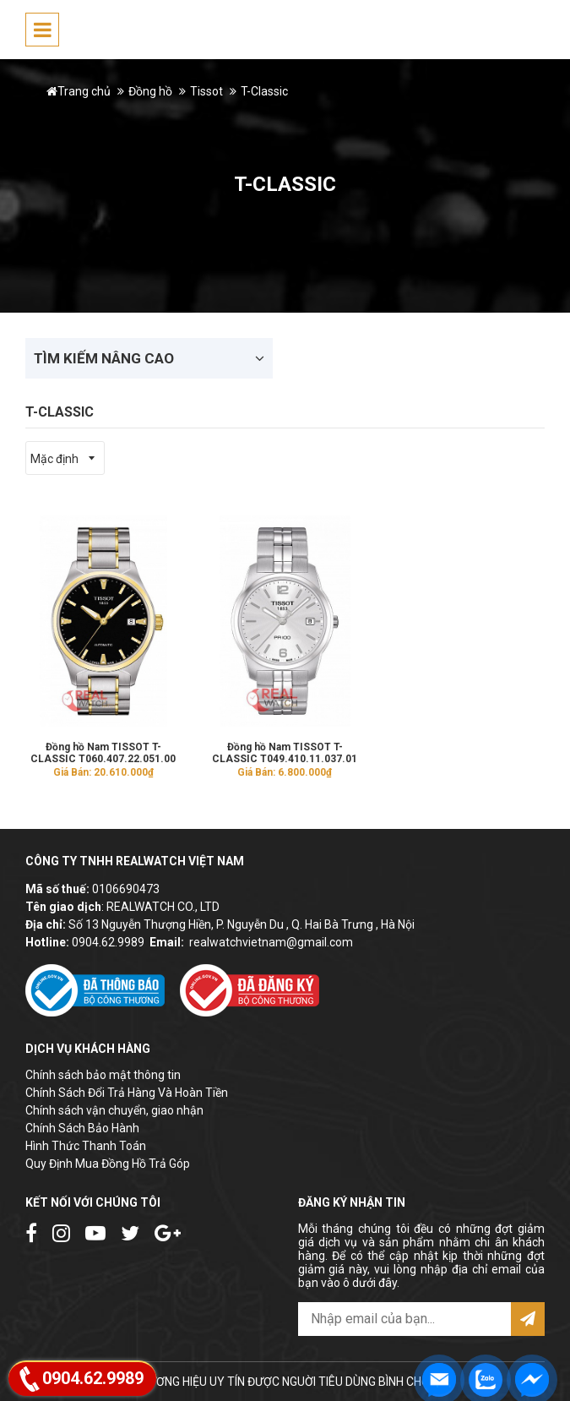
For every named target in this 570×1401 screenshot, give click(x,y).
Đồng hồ (150, 91)
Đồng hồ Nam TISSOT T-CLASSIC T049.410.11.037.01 (284, 753)
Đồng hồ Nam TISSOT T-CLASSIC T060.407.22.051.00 (103, 753)
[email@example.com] (405, 1319)
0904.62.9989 (108, 942)
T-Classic (264, 91)
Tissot (206, 91)
